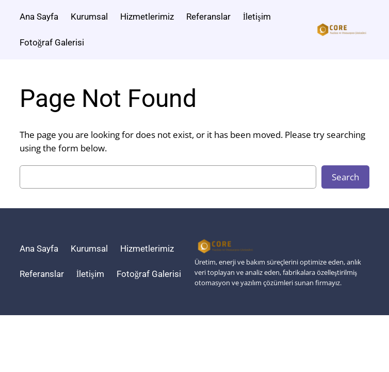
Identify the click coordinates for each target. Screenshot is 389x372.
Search (345, 177)
